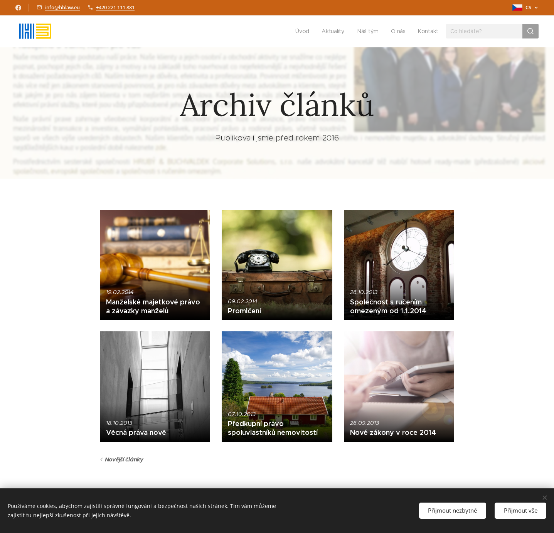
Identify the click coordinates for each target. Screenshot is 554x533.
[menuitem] (304, 31)
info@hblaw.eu (62, 7)
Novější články (123, 459)
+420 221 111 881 (115, 7)
